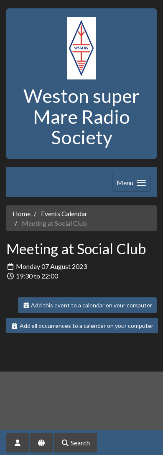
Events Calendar (64, 213)
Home (22, 213)
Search (75, 443)
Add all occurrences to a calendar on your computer (82, 325)
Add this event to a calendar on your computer (88, 305)
